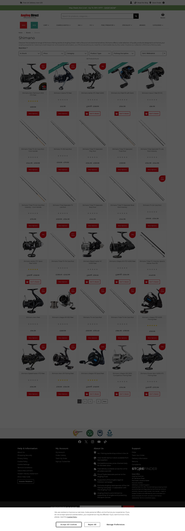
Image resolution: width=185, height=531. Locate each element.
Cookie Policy (72, 517)
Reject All (92, 524)
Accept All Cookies (69, 524)
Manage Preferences (116, 524)
